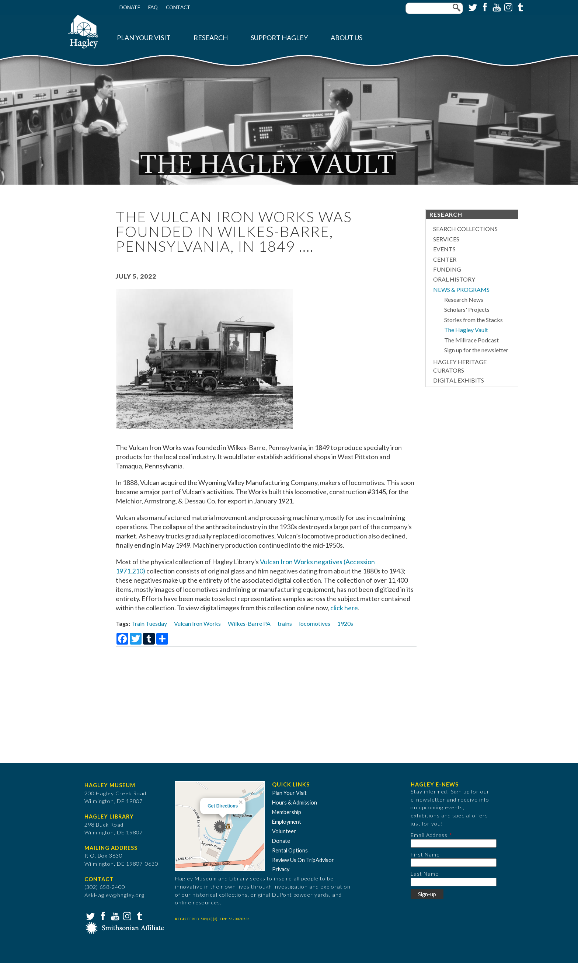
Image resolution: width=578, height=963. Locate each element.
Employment (286, 822)
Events (444, 248)
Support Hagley (279, 38)
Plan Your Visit (144, 38)
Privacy (280, 869)
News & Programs (461, 289)
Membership (286, 812)
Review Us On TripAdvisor (303, 860)
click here (344, 608)
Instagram (507, 6)
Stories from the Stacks (473, 319)
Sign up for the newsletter (476, 349)
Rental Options (290, 850)
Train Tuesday (149, 623)
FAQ (153, 7)
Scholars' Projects (467, 309)
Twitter (472, 6)
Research (211, 38)
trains (285, 623)
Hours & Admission (294, 802)
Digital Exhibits (458, 380)
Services (446, 239)
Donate (129, 7)
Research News (463, 299)
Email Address (429, 835)
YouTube (495, 6)
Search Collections (465, 228)
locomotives (314, 623)
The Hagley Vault (466, 329)
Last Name (425, 873)
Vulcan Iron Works (197, 623)
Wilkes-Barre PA (249, 623)
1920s (345, 623)
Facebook (484, 6)
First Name (425, 854)
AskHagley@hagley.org (114, 895)
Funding (447, 269)
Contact (178, 7)
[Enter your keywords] (434, 8)
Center (444, 259)
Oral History (454, 279)
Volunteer (284, 831)
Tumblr (519, 6)
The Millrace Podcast (471, 339)
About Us (346, 38)
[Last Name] (454, 882)
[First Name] (454, 862)
